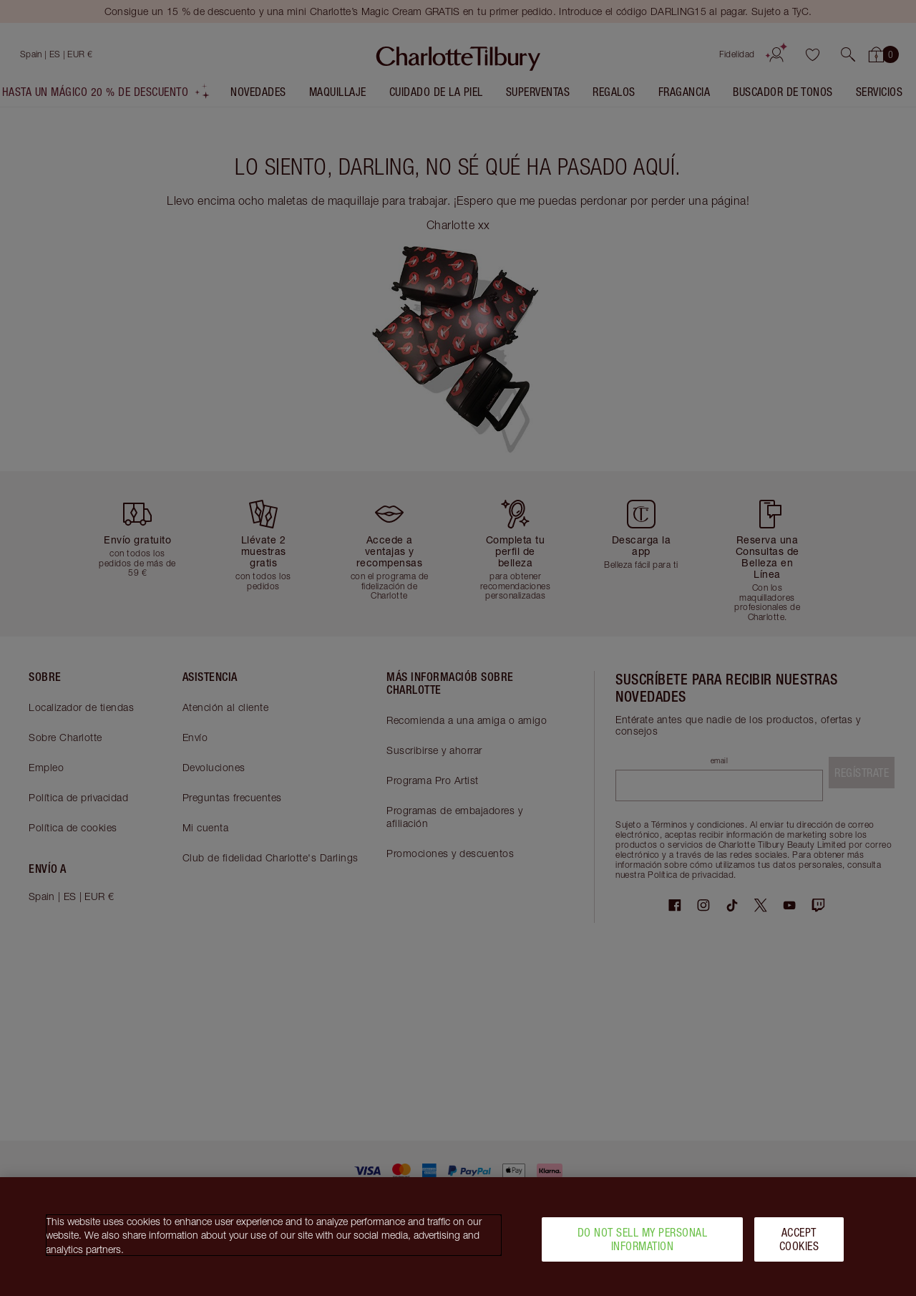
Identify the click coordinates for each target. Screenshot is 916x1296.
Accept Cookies (799, 1244)
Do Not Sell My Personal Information (643, 1244)
